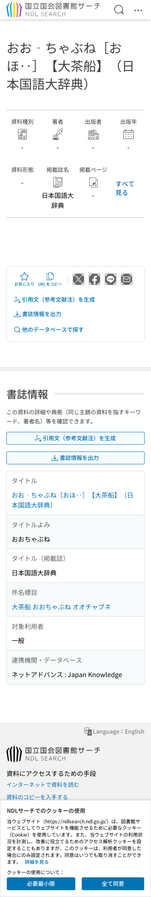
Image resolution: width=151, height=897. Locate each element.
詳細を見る (37, 861)
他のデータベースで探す (48, 329)
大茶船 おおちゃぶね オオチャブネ (61, 606)
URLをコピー (50, 279)
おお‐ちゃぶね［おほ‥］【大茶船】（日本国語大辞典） (72, 500)
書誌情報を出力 (37, 314)
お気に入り (24, 279)
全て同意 (113, 883)
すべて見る (125, 188)
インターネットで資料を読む (42, 784)
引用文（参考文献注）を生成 (54, 299)
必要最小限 (41, 883)
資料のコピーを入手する (37, 797)
